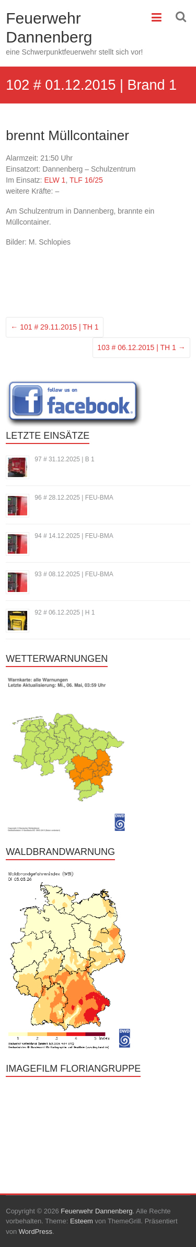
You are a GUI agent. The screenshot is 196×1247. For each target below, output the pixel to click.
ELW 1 (54, 180)
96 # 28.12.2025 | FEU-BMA (73, 497)
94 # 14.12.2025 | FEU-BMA (73, 536)
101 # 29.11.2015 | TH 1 (54, 327)
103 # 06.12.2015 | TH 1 (141, 347)
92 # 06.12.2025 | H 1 (64, 612)
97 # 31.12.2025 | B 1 (64, 459)
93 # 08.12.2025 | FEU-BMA (73, 574)
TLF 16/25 (86, 180)
